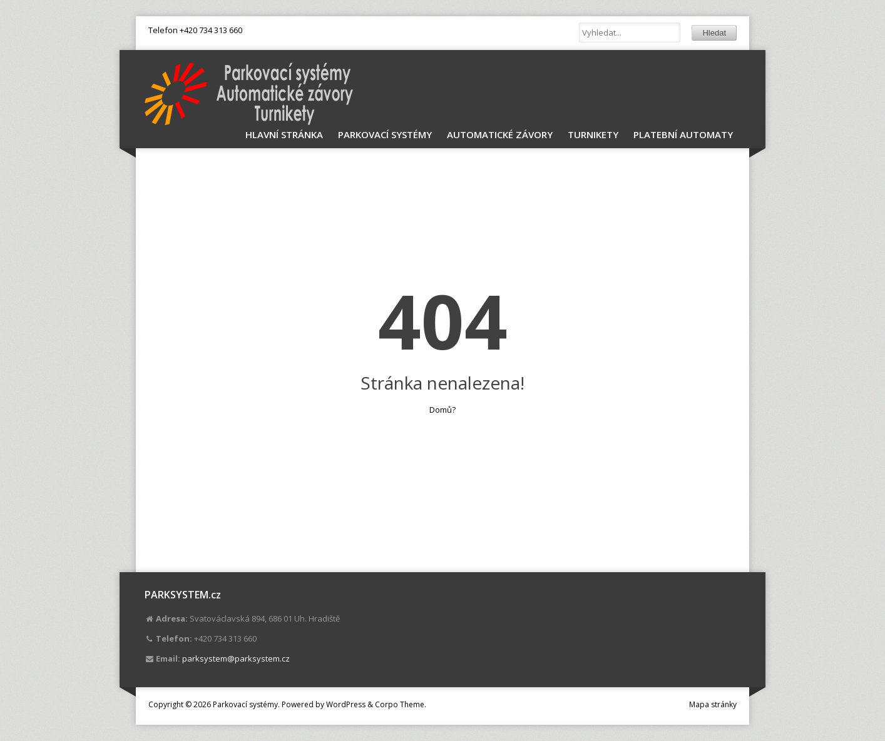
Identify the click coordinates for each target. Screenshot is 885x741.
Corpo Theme (399, 704)
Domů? (442, 409)
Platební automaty (683, 134)
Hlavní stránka (284, 134)
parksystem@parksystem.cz (236, 658)
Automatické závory (500, 134)
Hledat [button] (714, 33)
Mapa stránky (713, 704)
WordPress (346, 704)
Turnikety (593, 134)
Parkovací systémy (385, 134)
